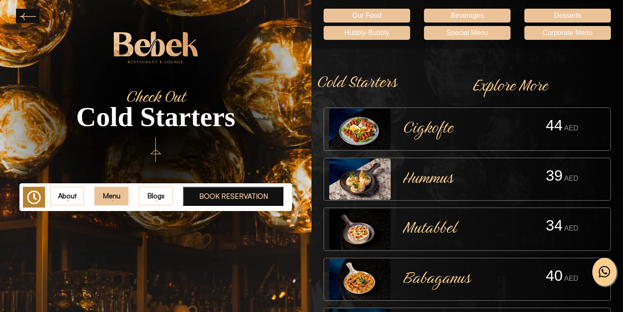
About (67, 196)
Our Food (367, 15)
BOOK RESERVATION (233, 196)
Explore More (510, 85)
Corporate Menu (568, 32)
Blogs (155, 196)
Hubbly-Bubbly (366, 32)
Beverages (467, 15)
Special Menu (467, 32)
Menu (111, 196)
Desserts (567, 15)
